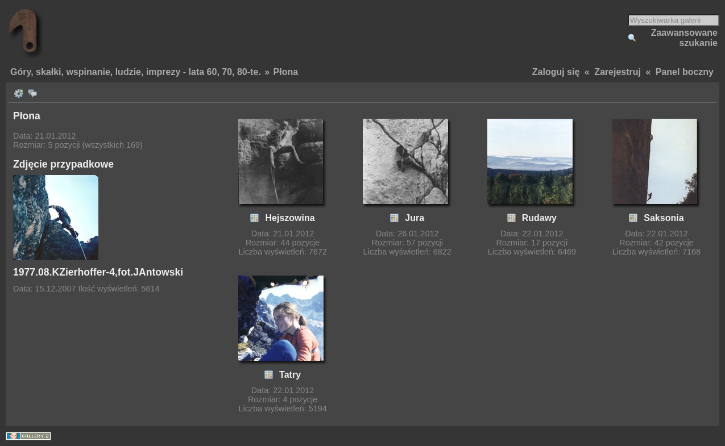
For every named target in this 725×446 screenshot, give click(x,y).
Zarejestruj (617, 72)
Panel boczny (685, 72)
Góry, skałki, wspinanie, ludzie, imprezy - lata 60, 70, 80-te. (135, 72)
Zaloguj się (556, 72)
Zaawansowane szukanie (684, 38)
